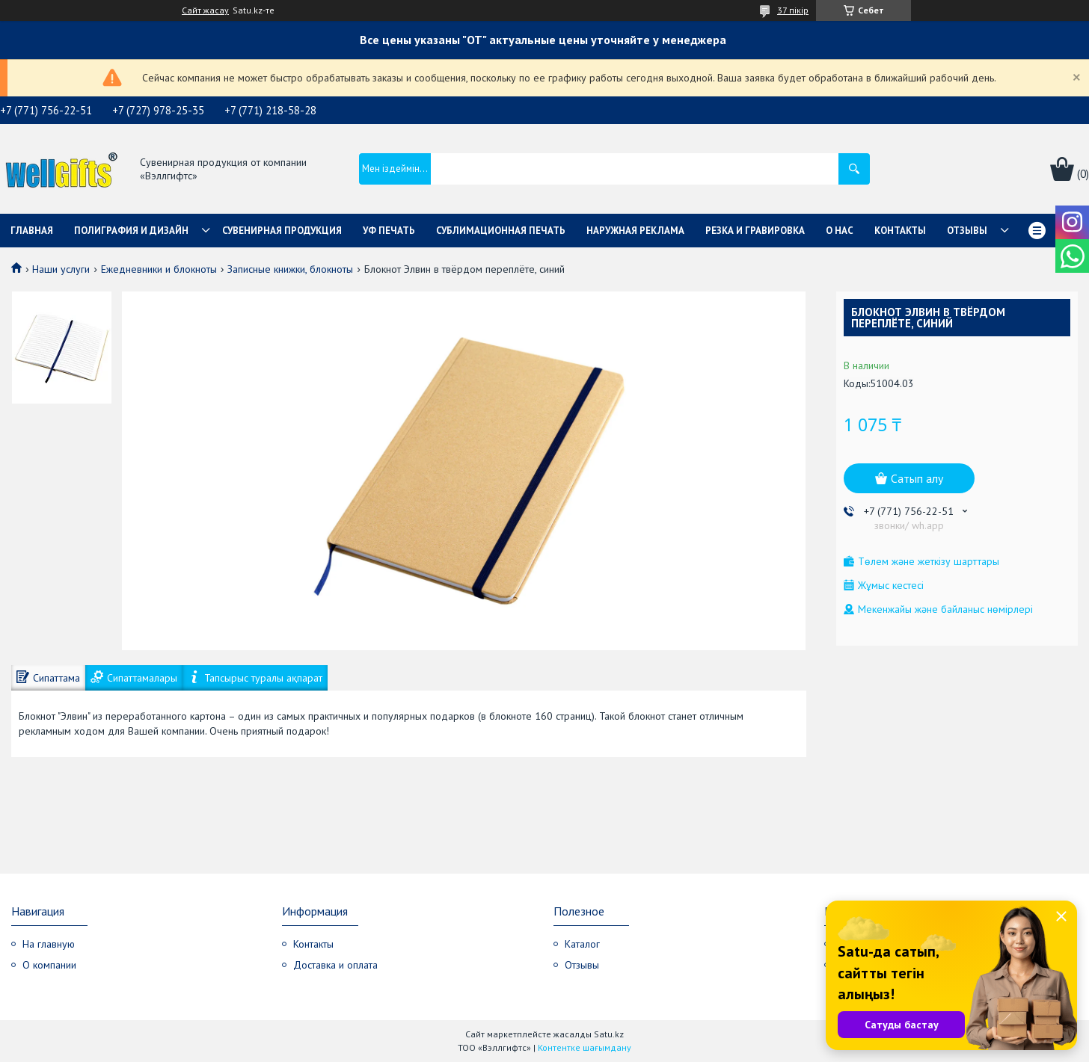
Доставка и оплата (335, 965)
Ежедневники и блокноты (159, 269)
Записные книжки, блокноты (290, 269)
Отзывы (967, 230)
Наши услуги (61, 269)
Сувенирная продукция (282, 230)
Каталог (582, 944)
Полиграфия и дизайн (131, 230)
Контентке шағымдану (584, 1047)
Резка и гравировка (755, 230)
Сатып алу (917, 478)
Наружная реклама (635, 230)
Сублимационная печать (500, 230)
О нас (839, 230)
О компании (49, 965)
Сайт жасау (205, 10)
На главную (48, 944)
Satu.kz (609, 1034)
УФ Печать (389, 230)
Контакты (900, 230)
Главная (31, 230)
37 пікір (793, 10)
